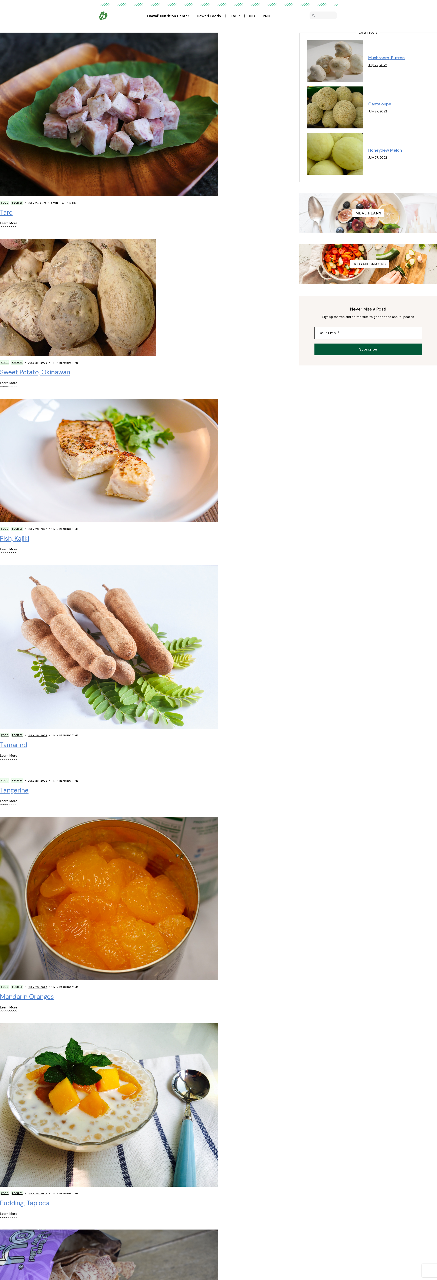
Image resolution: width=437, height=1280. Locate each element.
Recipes (17, 202)
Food (5, 202)
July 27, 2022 (37, 202)
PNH (267, 16)
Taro (6, 212)
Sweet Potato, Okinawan (35, 372)
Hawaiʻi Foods (210, 16)
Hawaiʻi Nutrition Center (169, 16)
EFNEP (235, 16)
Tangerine (14, 790)
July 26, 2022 (37, 362)
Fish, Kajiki (14, 538)
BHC (252, 16)
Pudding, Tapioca (25, 1203)
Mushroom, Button (386, 57)
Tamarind (13, 745)
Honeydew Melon (385, 150)
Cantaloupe (379, 104)
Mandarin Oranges (27, 996)
